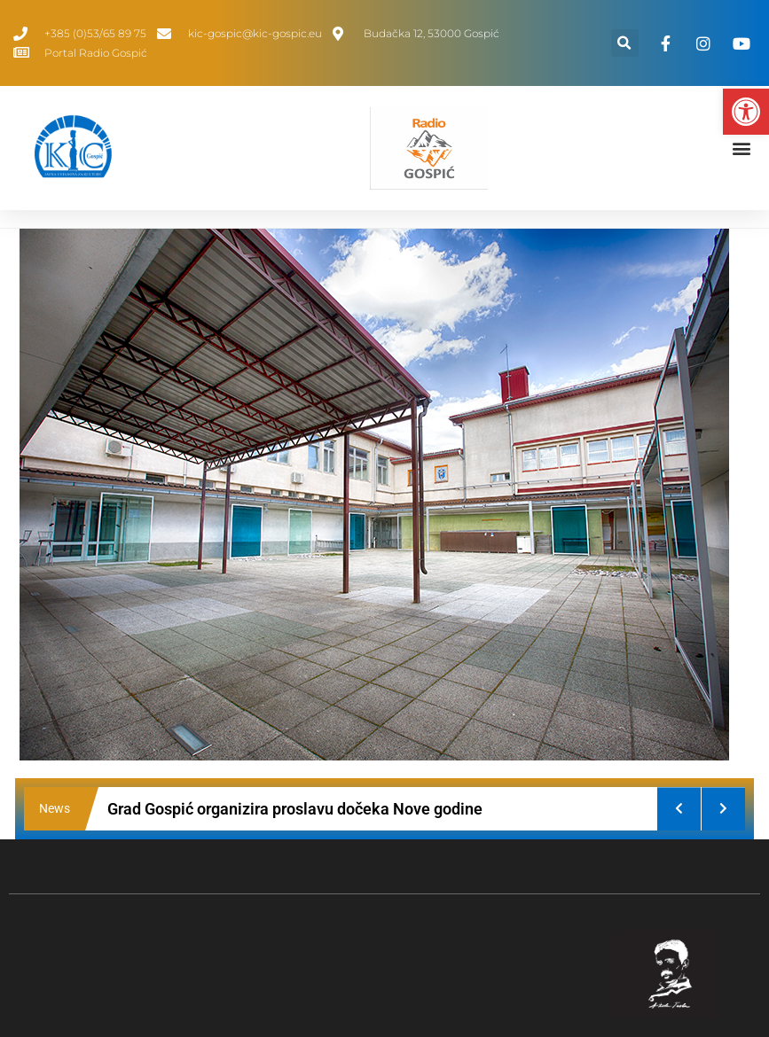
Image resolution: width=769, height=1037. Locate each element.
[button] (746, 112)
